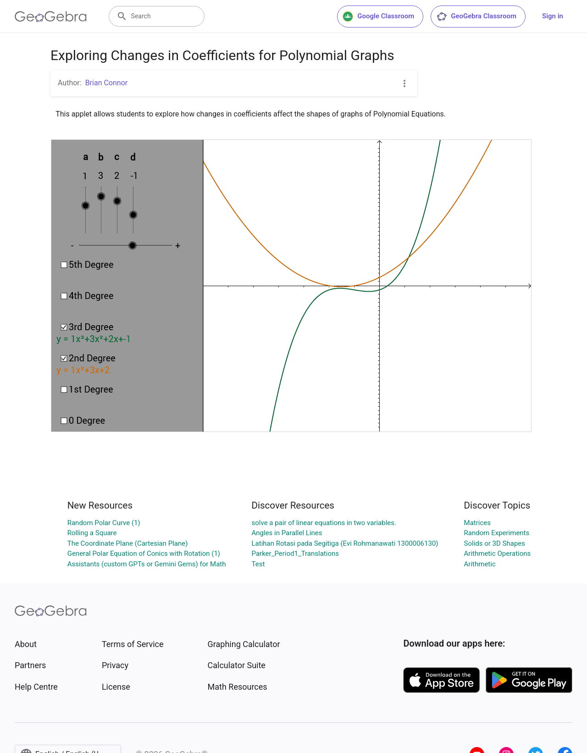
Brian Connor (106, 82)
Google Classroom (378, 16)
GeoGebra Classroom (476, 16)
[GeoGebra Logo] (51, 16)
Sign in (552, 16)
